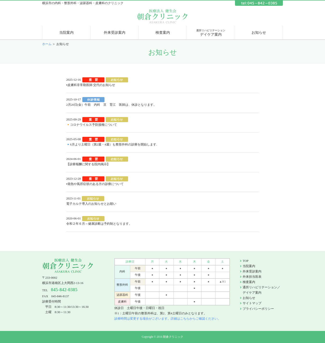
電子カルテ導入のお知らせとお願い (91, 203)
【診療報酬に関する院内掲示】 (88, 164)
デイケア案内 (210, 32)
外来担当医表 (252, 276)
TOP (245, 261)
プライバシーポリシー (258, 308)
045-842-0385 (64, 289)
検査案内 (163, 32)
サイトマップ (252, 303)
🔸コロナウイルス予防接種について (91, 124)
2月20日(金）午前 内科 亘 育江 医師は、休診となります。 (111, 104)
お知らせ (259, 32)
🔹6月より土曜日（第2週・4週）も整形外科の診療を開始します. (111, 144)
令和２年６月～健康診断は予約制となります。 (99, 223)
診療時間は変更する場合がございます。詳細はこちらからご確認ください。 (167, 318)
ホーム (47, 44)
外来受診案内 (114, 32)
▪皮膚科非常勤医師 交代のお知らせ (90, 85)
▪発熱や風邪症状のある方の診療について (95, 184)
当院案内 (66, 32)
